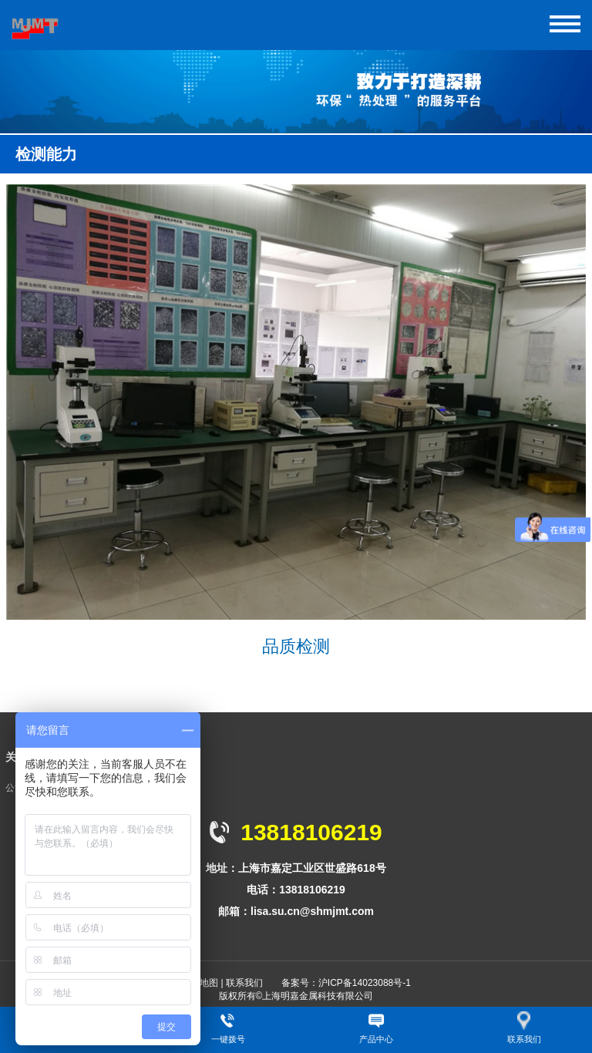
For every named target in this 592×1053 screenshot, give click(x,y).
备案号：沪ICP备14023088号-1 (346, 982)
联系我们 (244, 982)
